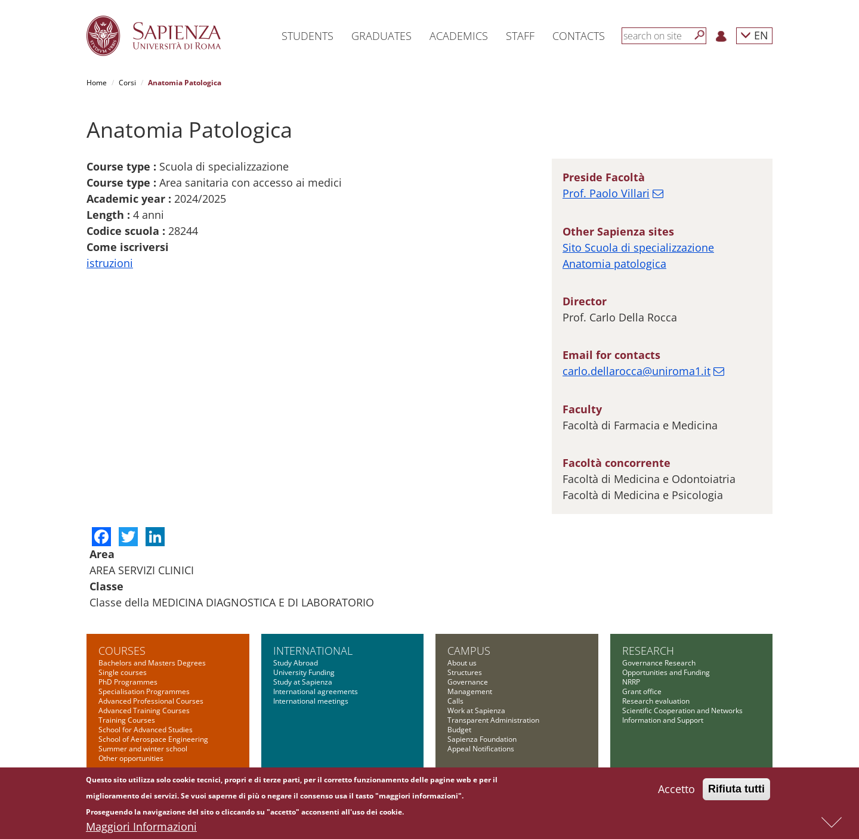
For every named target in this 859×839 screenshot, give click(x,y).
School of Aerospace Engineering (153, 739)
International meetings (310, 701)
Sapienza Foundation (482, 739)
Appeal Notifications (480, 749)
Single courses (122, 672)
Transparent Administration (493, 720)
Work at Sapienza (476, 710)
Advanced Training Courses (144, 710)
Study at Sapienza (302, 682)
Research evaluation (656, 701)
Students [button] (307, 36)
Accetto (676, 791)
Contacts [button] (578, 36)
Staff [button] (520, 36)
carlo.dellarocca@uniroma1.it (636, 371)
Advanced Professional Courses (150, 701)
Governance (467, 682)
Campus (468, 650)
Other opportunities (130, 758)
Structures (464, 672)
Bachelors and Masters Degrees (152, 663)
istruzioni (109, 263)
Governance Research (659, 663)
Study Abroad (295, 663)
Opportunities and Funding (666, 672)
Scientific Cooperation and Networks (682, 710)
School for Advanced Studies (145, 730)
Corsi (127, 83)
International (313, 650)
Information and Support (662, 720)
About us (462, 663)
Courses (122, 650)
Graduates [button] (381, 36)
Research (648, 650)
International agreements (315, 691)
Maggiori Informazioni (141, 828)
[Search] (700, 35)
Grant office (642, 691)
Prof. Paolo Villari (606, 193)
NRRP (631, 682)
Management (469, 691)
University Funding (304, 672)
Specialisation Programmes (144, 691)
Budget (459, 730)
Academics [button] (459, 36)
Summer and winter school (142, 749)
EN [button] (754, 35)
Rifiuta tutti (736, 791)
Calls (455, 701)
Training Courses (126, 720)
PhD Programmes (127, 682)
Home (96, 83)
